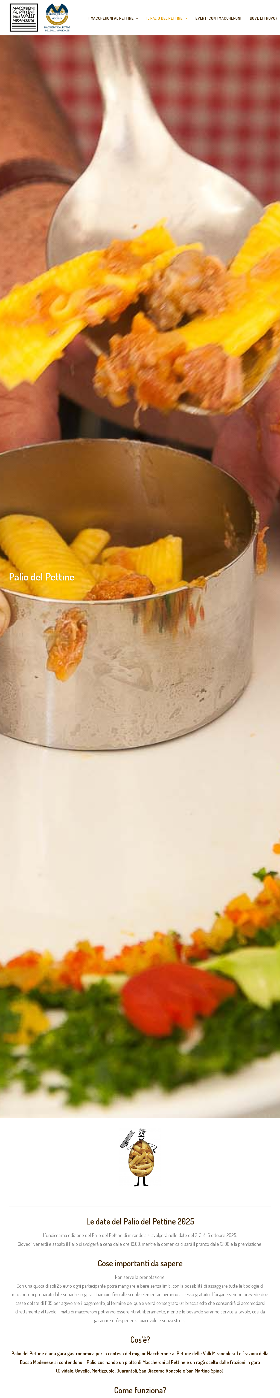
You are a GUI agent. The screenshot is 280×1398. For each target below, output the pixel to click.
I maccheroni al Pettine (113, 18)
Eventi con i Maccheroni (218, 18)
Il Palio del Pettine (167, 18)
